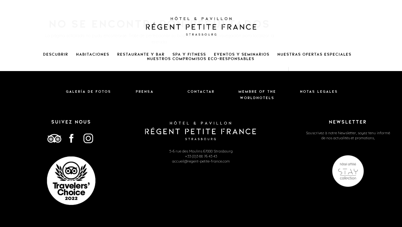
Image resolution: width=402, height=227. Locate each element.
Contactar (201, 91)
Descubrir (55, 54)
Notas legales (319, 91)
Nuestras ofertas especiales (314, 54)
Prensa (145, 91)
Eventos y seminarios (241, 54)
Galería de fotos (88, 91)
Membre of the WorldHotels (257, 94)
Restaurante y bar (141, 54)
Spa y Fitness (189, 54)
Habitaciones (92, 54)
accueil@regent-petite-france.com (201, 161)
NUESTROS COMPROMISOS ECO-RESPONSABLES (200, 59)
